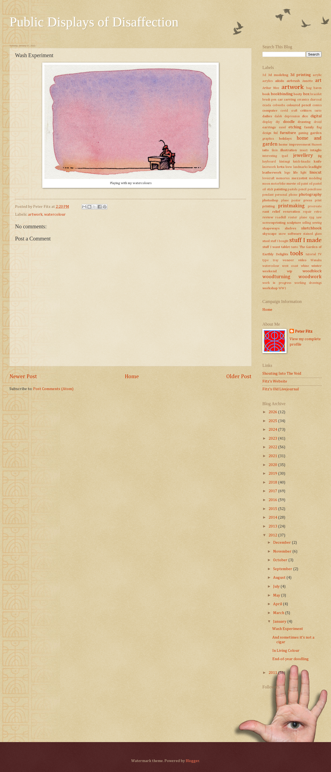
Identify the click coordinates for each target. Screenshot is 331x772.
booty (298, 94)
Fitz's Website (274, 381)
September (283, 569)
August (279, 578)
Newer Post (23, 377)
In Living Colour (286, 651)
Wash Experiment (287, 629)
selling (306, 223)
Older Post (239, 377)
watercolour (55, 214)
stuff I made (305, 240)
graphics (268, 138)
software (294, 234)
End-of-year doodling (290, 659)
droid (318, 122)
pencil (302, 189)
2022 (273, 447)
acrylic (317, 75)
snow (282, 234)
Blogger (192, 761)
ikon (275, 150)
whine (305, 266)
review (267, 217)
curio (318, 110)
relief (276, 211)
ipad (285, 156)
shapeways (271, 228)
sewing (317, 223)
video (302, 260)
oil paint (302, 183)
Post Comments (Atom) (53, 389)
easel (282, 127)
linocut (315, 172)
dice (305, 116)
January (280, 621)
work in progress (276, 283)
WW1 (282, 288)
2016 (273, 500)
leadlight (315, 167)
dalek (278, 116)
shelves (290, 228)
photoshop (270, 200)
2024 (273, 430)
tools (296, 253)
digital (316, 116)
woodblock (312, 271)
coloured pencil (299, 105)
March (279, 613)
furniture (288, 133)
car (280, 99)
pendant (268, 195)
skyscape (269, 234)
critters (306, 110)
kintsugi (284, 161)
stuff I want (271, 247)
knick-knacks (301, 161)
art (318, 80)
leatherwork (271, 172)
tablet (285, 247)
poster (296, 200)
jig (320, 156)
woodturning (276, 276)
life (295, 172)
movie (291, 183)
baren (318, 88)
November (282, 551)
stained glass (312, 234)
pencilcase (315, 189)
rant (265, 211)
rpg (311, 217)
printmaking (291, 206)
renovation (291, 211)
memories (283, 178)
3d (264, 75)
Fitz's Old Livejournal (280, 389)
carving (290, 99)
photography (310, 195)
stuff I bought (279, 241)
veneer (288, 260)
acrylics (267, 81)
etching (294, 127)
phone (293, 195)
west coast (290, 266)
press (308, 200)
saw (319, 217)
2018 (273, 482)
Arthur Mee (270, 88)
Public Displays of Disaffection (93, 21)
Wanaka (316, 260)
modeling (315, 178)
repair (307, 211)
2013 (273, 526)
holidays (285, 138)
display (267, 122)
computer (269, 110)
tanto (294, 247)
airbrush (293, 81)
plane (285, 200)
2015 (273, 509)
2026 (273, 412)
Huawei (317, 144)
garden (316, 133)
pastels (292, 189)
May (277, 595)
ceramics (303, 99)
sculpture (294, 223)
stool (266, 241)
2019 (273, 473)
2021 (273, 456)
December (282, 542)
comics (317, 105)
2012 (273, 535)
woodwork (310, 276)
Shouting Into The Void (281, 373)
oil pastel (315, 183)
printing (268, 206)
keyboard (269, 161)
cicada (266, 105)
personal (281, 195)
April (278, 604)
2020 (273, 465)
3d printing (300, 75)
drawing (304, 122)
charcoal (316, 99)
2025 (273, 421)
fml (276, 133)
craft (294, 110)
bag (308, 88)
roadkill (280, 217)
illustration (288, 150)
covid (284, 110)
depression (292, 116)
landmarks (300, 167)
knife (318, 161)
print (318, 200)
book (266, 94)
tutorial (311, 254)
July (276, 586)
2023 (273, 438)
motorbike (278, 183)
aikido (279, 81)
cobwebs (279, 105)
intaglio (316, 150)
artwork (35, 214)
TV (320, 254)
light (304, 172)
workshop (270, 288)
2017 (273, 491)
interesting (269, 156)
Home (132, 377)
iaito (265, 150)
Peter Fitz (303, 331)
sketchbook (311, 228)
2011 (273, 673)
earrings (269, 127)
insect (304, 150)
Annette (307, 81)
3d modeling (278, 75)
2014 (273, 517)
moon (266, 183)
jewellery (303, 155)
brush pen (269, 99)
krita (280, 167)
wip (289, 271)
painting (280, 189)
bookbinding (282, 94)
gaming (303, 133)
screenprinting (274, 223)
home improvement (294, 144)
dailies (267, 116)
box (306, 94)
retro (318, 211)
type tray (270, 260)
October (280, 560)
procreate (315, 206)
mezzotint (299, 178)
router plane (297, 217)
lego (287, 172)
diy (278, 122)
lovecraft (268, 178)
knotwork (269, 167)
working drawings (308, 283)
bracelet (316, 94)
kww (289, 167)
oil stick (267, 189)
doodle (289, 122)
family (309, 127)
